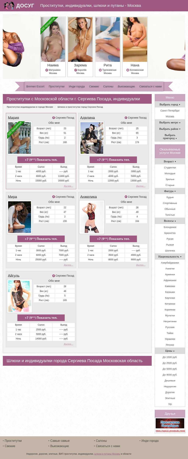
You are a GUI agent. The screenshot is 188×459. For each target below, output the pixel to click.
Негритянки (169, 321)
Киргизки (170, 297)
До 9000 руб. (170, 374)
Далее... (68, 186)
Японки (170, 344)
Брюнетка (170, 233)
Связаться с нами (150, 86)
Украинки (170, 339)
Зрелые (170, 179)
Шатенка (170, 250)
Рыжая (170, 244)
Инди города (77, 86)
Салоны (108, 86)
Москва (170, 116)
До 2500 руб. (170, 363)
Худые (170, 197)
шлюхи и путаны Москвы (107, 454)
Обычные (170, 209)
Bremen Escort (35, 86)
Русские (170, 327)
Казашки (170, 292)
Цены (170, 350)
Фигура (170, 191)
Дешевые (170, 380)
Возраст (170, 161)
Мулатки (170, 315)
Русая (170, 238)
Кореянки (170, 309)
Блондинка (170, 227)
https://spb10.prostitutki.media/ (170, 430)
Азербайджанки (170, 262)
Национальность (170, 256)
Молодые (170, 173)
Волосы (170, 220)
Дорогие (170, 392)
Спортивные (170, 203)
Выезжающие (126, 86)
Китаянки (170, 303)
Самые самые (60, 440)
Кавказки (170, 286)
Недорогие (170, 386)
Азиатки (170, 268)
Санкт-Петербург (170, 110)
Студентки (170, 167)
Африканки (170, 280)
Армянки (170, 274)
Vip (170, 404)
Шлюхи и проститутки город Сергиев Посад (80, 107)
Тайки (170, 333)
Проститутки (56, 86)
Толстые (170, 214)
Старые (170, 185)
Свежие (94, 86)
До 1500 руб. (170, 357)
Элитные (170, 398)
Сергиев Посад (65, 117)
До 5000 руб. (170, 368)
